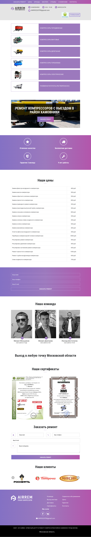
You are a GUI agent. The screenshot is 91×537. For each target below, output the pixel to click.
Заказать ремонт (19, 2)
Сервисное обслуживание (71, 496)
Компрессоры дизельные (50, 51)
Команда (50, 496)
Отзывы (53, 2)
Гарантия (65, 503)
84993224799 (62, 7)
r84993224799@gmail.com (40, 10)
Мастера (45, 2)
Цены (30, 2)
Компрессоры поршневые (50, 63)
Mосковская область (47, 532)
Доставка (50, 503)
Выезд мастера (52, 500)
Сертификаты (51, 506)
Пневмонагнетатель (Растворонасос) (54, 86)
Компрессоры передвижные (51, 28)
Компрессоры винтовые (49, 40)
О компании (62, 2)
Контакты (73, 2)
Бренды (37, 2)
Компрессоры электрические (52, 74)
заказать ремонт (45, 289)
